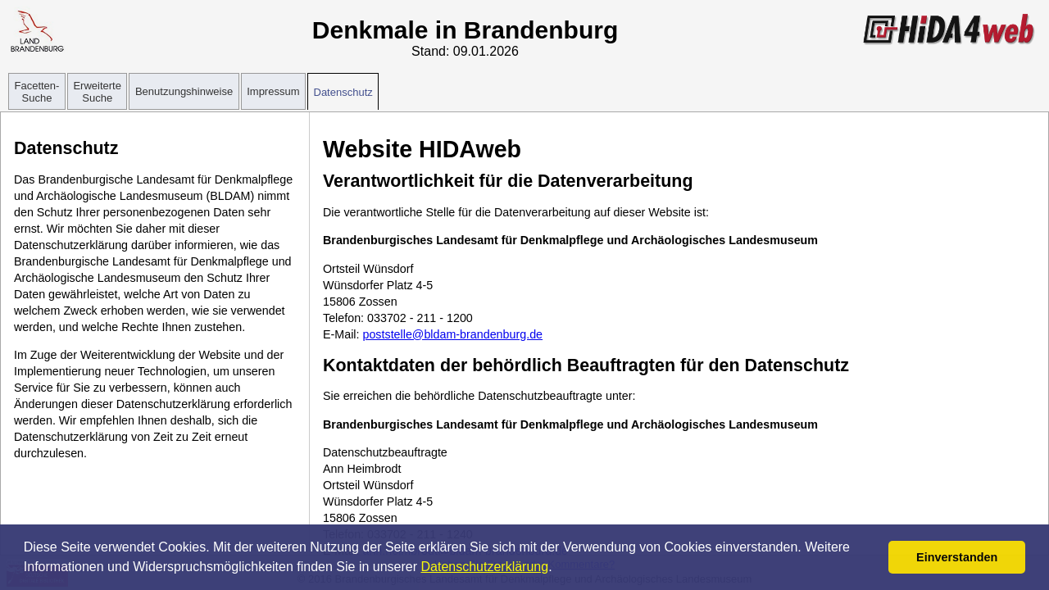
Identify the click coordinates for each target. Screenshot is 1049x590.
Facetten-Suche (37, 91)
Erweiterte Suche (97, 91)
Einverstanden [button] (956, 557)
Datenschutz (343, 92)
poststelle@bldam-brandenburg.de (452, 334)
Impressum (273, 91)
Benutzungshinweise (184, 91)
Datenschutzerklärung (485, 567)
